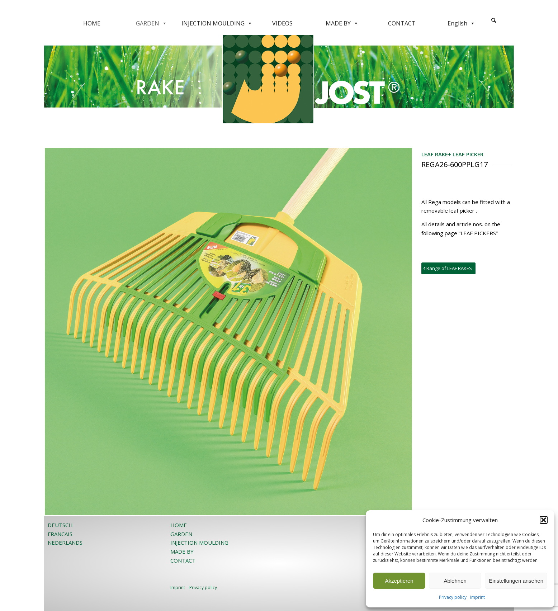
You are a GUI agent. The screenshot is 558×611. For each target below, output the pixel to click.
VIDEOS (282, 23)
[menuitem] (493, 23)
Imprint (477, 597)
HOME (91, 23)
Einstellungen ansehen (516, 581)
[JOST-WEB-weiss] (279, 8)
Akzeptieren (399, 581)
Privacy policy (453, 597)
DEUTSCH (60, 525)
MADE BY (342, 23)
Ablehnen (455, 581)
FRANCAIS (60, 533)
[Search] (493, 20)
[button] (543, 520)
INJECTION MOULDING (216, 23)
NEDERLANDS (65, 542)
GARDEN (151, 23)
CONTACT (402, 23)
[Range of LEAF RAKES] (448, 268)
